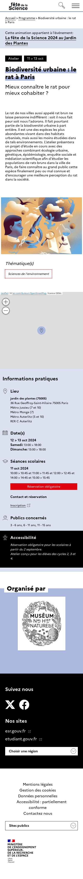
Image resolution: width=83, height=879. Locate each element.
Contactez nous (37, 813)
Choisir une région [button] (23, 751)
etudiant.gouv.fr (21, 738)
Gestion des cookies (37, 790)
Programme (27, 18)
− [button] (6, 307)
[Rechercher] (62, 5)
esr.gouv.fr (16, 730)
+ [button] (6, 299)
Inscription (18, 505)
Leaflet (4, 293)
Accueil (10, 18)
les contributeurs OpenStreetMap (29, 293)
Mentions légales (38, 784)
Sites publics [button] (18, 826)
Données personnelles (37, 796)
